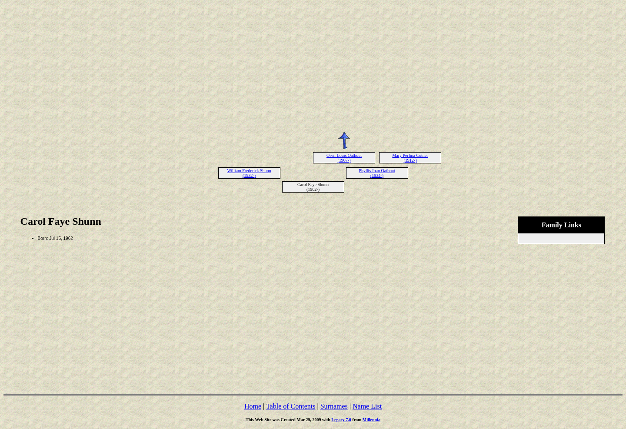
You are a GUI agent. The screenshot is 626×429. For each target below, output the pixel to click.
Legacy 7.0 (341, 419)
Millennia (371, 419)
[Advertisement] (313, 64)
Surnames (334, 406)
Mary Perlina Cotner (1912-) (410, 158)
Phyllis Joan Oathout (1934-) (377, 173)
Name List (367, 406)
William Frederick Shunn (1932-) (249, 173)
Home (252, 406)
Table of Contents (291, 406)
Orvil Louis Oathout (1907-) (344, 158)
